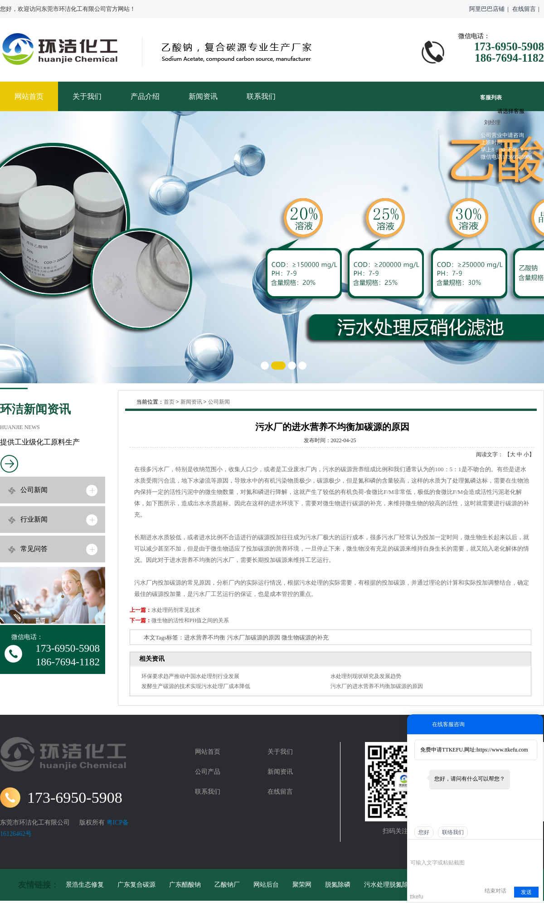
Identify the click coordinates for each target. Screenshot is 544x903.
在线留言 (524, 8)
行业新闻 (34, 519)
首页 (169, 402)
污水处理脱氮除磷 (389, 884)
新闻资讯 (203, 96)
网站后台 (266, 884)
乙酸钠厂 (227, 884)
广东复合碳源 (136, 884)
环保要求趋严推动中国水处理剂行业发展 (190, 676)
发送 (526, 892)
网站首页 (29, 96)
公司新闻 (34, 489)
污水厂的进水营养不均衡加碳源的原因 (376, 686)
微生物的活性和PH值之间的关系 (190, 620)
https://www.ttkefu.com (502, 750)
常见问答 (34, 548)
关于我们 (87, 96)
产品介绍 (145, 96)
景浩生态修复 (85, 884)
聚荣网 (301, 884)
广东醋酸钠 (185, 884)
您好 (423, 832)
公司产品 (207, 771)
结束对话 (495, 891)
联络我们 (453, 832)
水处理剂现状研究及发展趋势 (365, 676)
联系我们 (261, 96)
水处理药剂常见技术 (175, 610)
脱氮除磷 (337, 884)
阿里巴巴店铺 (487, 8)
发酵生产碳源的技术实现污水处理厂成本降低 (195, 686)
